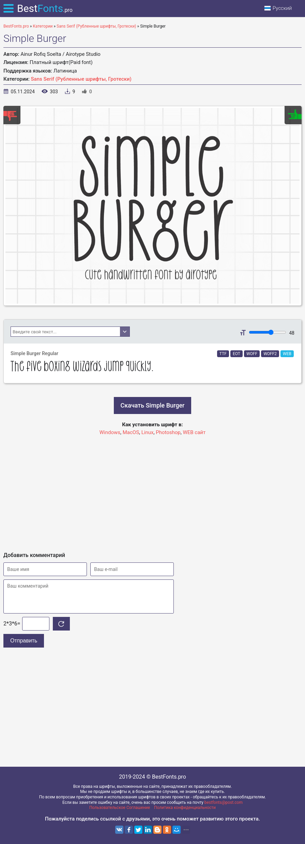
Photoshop (168, 432)
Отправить (23, 640)
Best (45, 8)
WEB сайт (194, 432)
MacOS (131, 432)
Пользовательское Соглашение (119, 807)
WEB (287, 353)
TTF (223, 353)
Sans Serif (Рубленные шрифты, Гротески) (81, 79)
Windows (110, 432)
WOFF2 (270, 353)
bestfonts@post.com (223, 802)
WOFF (251, 353)
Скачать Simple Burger (153, 405)
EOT (236, 353)
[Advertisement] (152, 490)
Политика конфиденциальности (185, 807)
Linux (147, 432)
